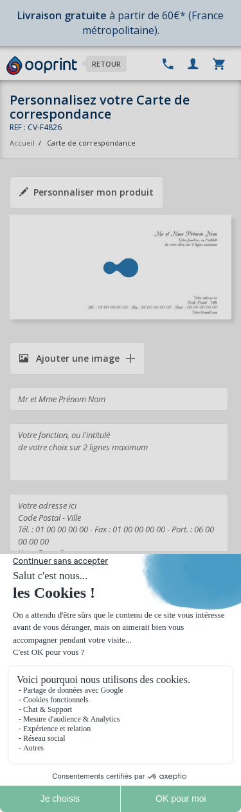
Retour (106, 64)
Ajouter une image (69, 358)
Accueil (22, 143)
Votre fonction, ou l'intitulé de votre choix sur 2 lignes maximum (119, 452)
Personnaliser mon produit (86, 192)
